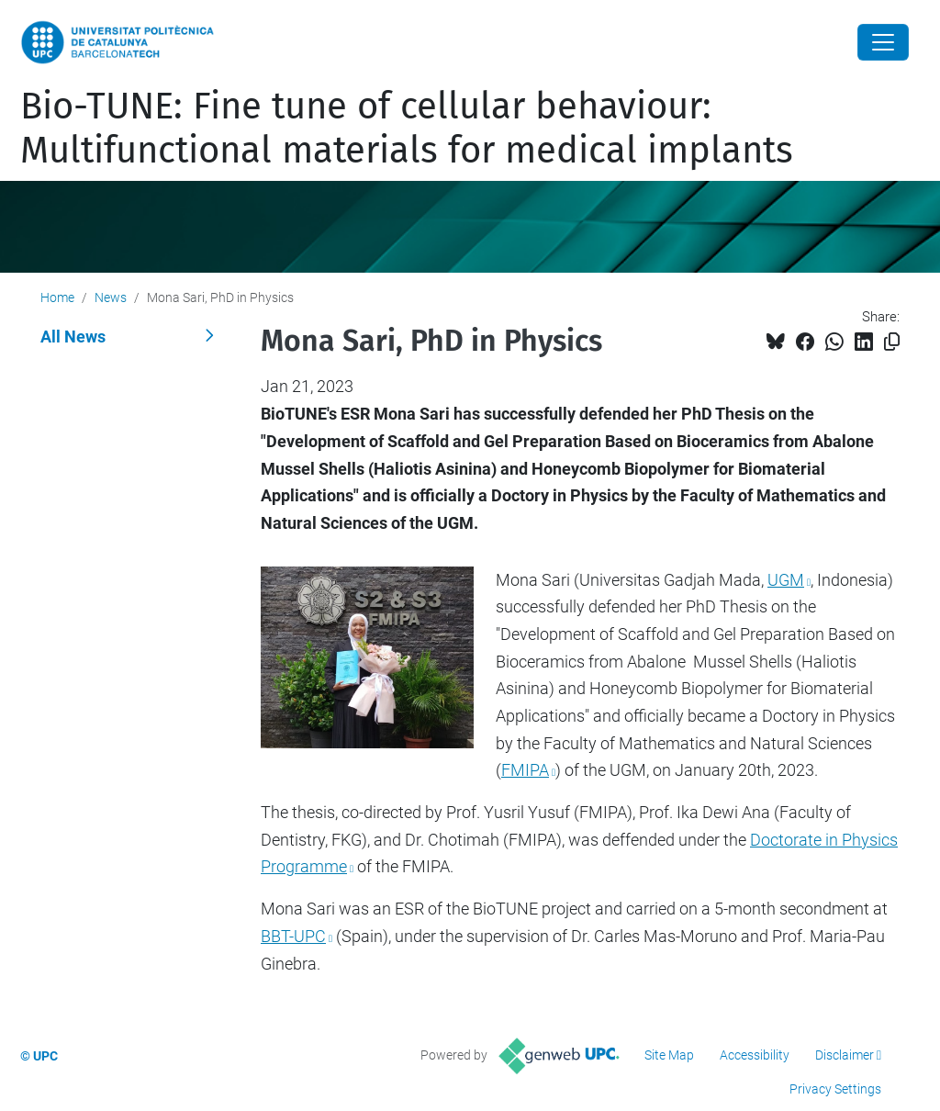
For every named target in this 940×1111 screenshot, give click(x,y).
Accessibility (754, 1055)
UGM (785, 579)
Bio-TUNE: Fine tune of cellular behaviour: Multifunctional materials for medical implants (406, 128)
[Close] (883, 42)
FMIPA (525, 770)
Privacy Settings (835, 1089)
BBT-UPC (293, 936)
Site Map (669, 1055)
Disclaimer (844, 1055)
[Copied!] (892, 342)
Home (57, 297)
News (111, 297)
